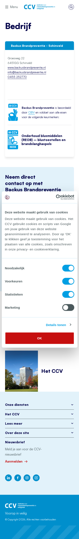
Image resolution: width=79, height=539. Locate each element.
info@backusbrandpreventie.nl (27, 72)
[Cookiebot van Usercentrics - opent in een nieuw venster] (56, 197)
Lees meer (39, 424)
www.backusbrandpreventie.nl (27, 67)
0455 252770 (17, 77)
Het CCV (39, 414)
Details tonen (56, 324)
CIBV (31, 112)
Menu (11, 7)
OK (39, 338)
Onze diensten (39, 405)
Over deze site (39, 433)
